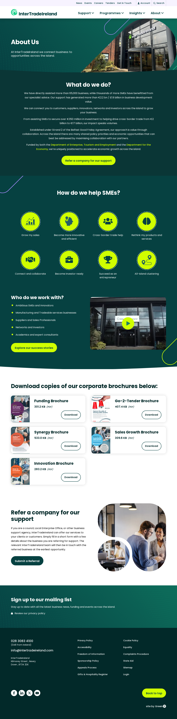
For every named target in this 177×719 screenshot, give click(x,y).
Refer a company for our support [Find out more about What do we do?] (88, 162)
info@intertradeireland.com (32, 650)
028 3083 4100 (22, 641)
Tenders (110, 3)
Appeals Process (87, 667)
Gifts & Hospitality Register (93, 674)
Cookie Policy (130, 640)
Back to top (154, 693)
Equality (127, 647)
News (79, 3)
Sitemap (128, 667)
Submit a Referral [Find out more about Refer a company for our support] (27, 562)
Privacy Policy (85, 640)
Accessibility (84, 647)
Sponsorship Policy (88, 660)
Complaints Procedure (136, 654)
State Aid (128, 660)
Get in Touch (124, 3)
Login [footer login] (126, 674)
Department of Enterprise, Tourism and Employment (83, 146)
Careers (98, 3)
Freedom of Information (91, 654)
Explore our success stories (34, 349)
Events (88, 3)
